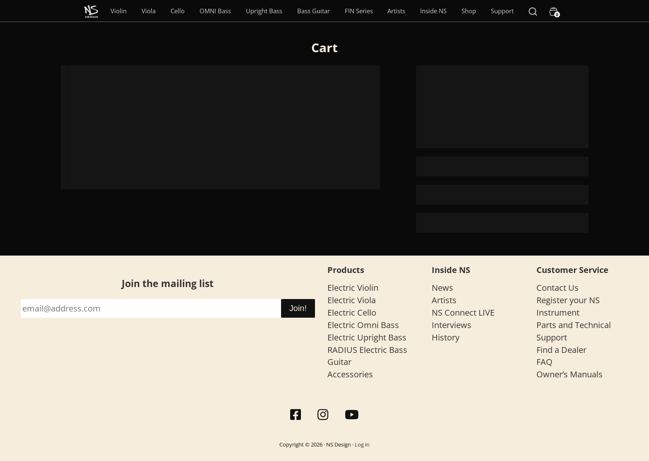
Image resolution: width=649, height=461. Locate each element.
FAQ (544, 361)
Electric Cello (351, 312)
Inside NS (433, 11)
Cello (178, 11)
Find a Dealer (561, 349)
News (442, 287)
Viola (149, 11)
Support (502, 11)
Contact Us (557, 287)
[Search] (533, 11)
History (445, 337)
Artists (396, 11)
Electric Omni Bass (363, 325)
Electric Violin (352, 287)
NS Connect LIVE (463, 312)
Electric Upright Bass (366, 337)
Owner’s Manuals (569, 374)
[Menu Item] (91, 11)
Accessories (350, 374)
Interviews (451, 325)
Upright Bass (264, 11)
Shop (469, 11)
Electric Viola (351, 300)
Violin (119, 11)
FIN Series (359, 11)
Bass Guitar (313, 11)
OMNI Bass (215, 11)
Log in (362, 444)
